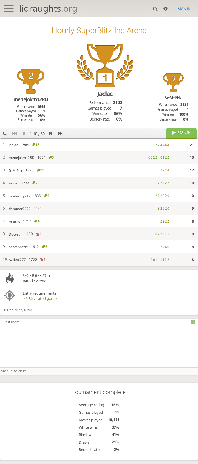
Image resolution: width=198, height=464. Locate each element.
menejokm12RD (30, 99)
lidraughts (48, 8)
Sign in (184, 9)
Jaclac (105, 93)
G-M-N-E (173, 97)
